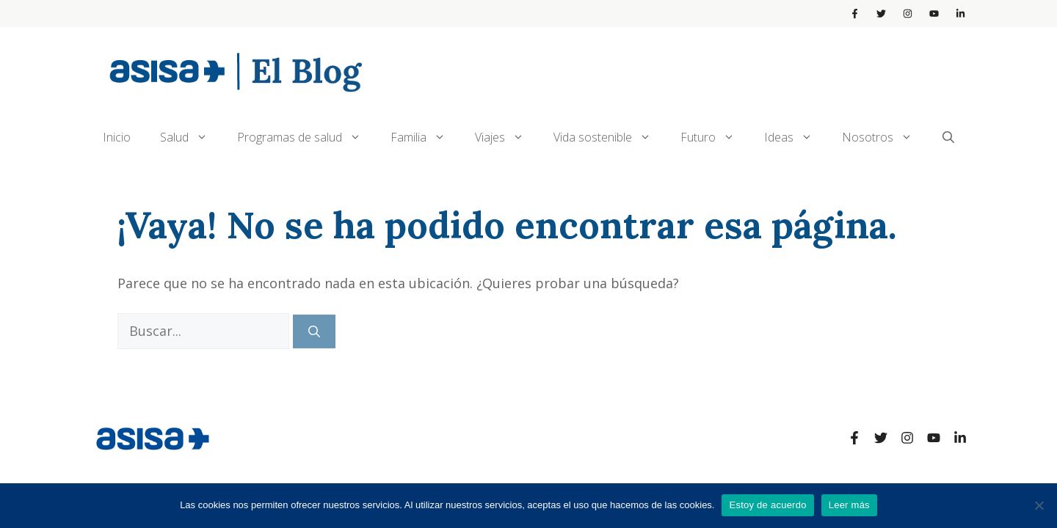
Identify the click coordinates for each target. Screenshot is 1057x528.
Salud (191, 137)
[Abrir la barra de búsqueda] (948, 137)
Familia (425, 137)
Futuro (714, 137)
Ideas (795, 137)
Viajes (507, 137)
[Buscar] (314, 331)
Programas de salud (306, 137)
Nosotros (884, 137)
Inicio (117, 137)
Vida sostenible (609, 137)
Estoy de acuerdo (767, 504)
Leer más (849, 504)
